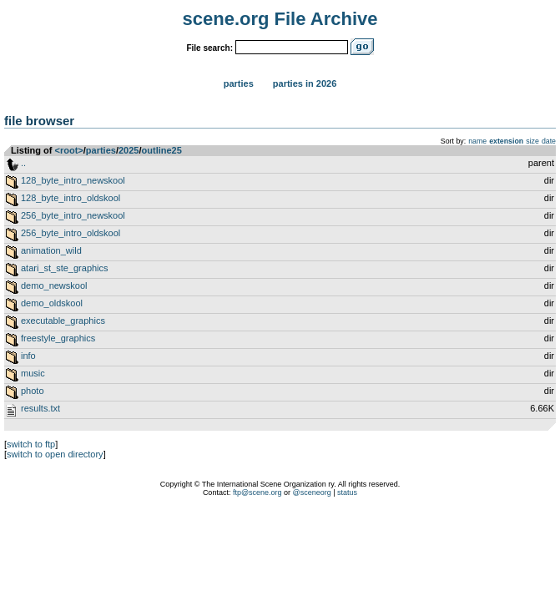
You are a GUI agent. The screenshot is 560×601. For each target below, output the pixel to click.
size (532, 141)
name (477, 141)
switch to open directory (55, 454)
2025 (129, 150)
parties (101, 150)
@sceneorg (312, 492)
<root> (69, 150)
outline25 (162, 150)
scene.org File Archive (280, 18)
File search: (209, 48)
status (347, 492)
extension (506, 141)
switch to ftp (31, 444)
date (549, 141)
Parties (239, 83)
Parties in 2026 (304, 83)
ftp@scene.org (257, 492)
